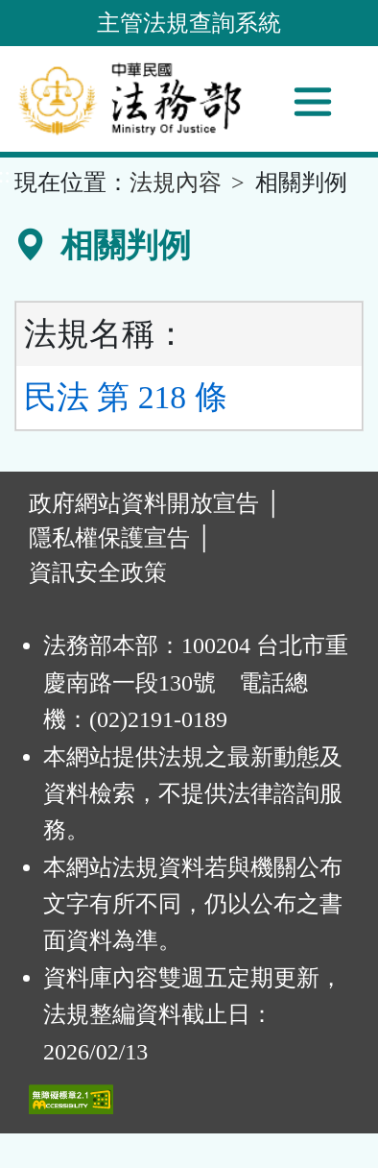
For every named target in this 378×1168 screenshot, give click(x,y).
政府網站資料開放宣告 (144, 503)
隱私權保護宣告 (109, 537)
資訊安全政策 (98, 572)
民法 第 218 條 (125, 397)
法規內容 (176, 182)
